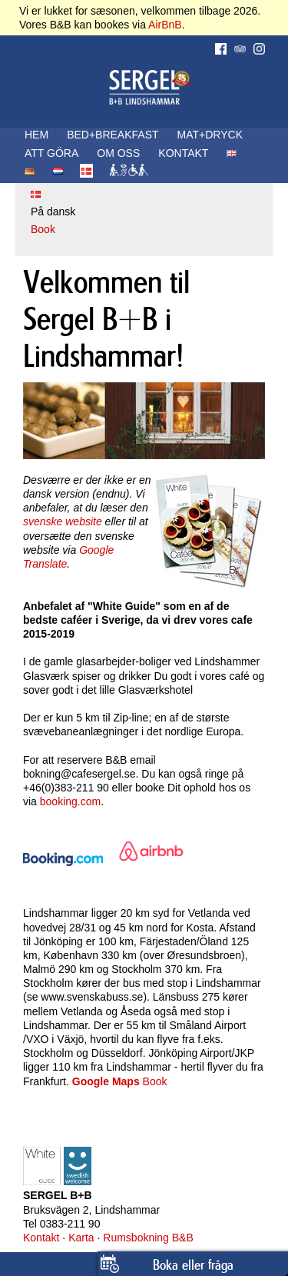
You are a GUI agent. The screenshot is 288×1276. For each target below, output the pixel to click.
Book (43, 229)
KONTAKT (183, 153)
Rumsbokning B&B (148, 1237)
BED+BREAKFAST (112, 134)
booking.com (70, 801)
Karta (81, 1237)
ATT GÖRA (51, 153)
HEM (36, 134)
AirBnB (165, 24)
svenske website (62, 521)
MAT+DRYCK (210, 134)
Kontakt (41, 1237)
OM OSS (118, 153)
